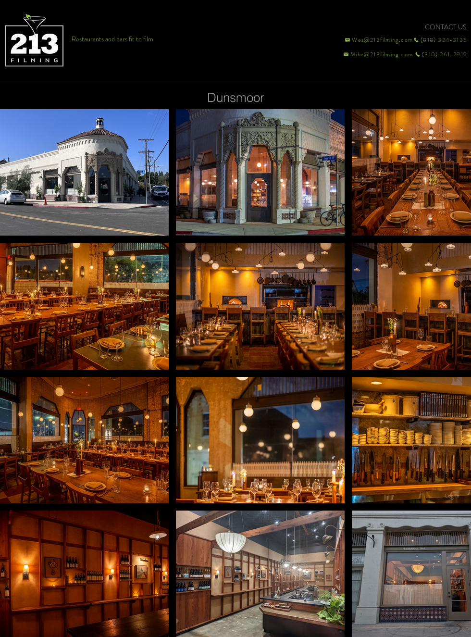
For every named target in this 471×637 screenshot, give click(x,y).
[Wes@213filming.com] (378, 40)
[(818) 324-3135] (440, 40)
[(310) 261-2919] (440, 54)
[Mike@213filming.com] (376, 54)
